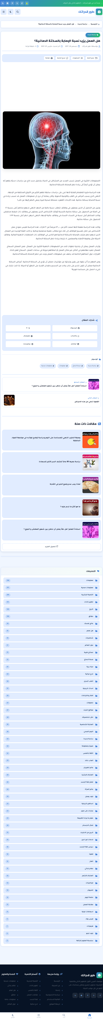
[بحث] (18, 12)
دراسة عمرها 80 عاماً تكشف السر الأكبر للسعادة (59, 462)
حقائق (14, 995)
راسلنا (59, 990)
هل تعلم (13, 990)
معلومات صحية (47, 366)
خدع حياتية (35, 1004)
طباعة (49, 58)
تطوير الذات (34, 986)
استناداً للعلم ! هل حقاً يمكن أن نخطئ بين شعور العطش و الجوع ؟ (52, 529)
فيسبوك (75, 328)
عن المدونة (57, 986)
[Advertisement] (51, 83)
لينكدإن (75, 344)
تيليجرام (28, 336)
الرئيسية (58, 981)
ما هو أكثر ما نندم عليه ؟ (70, 507)
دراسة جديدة (93, 35)
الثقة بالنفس (34, 990)
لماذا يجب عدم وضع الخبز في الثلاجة (65, 484)
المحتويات (78, 58)
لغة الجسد (35, 1000)
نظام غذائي (12, 986)
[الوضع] (11, 12)
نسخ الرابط (62, 58)
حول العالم (13, 1004)
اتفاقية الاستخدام (55, 1000)
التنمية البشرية (33, 981)
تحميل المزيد (51, 546)
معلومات (63, 366)
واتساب (75, 336)
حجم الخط (92, 58)
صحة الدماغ (78, 366)
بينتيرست (28, 344)
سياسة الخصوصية (54, 995)
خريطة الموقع (56, 1004)
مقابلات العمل (33, 995)
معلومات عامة (11, 1000)
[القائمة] (4, 12)
